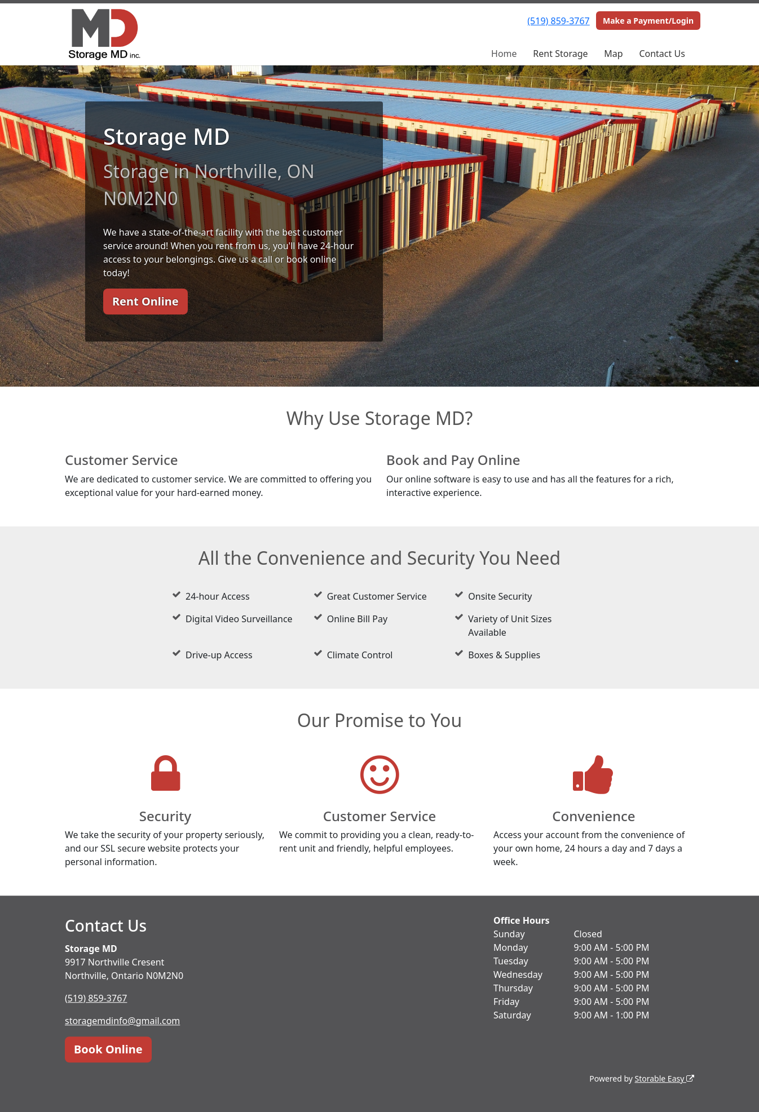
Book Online (108, 1049)
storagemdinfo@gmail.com (122, 1020)
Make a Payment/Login (648, 20)
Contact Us (662, 53)
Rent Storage (560, 53)
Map (613, 53)
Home (504, 53)
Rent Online (145, 301)
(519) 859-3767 (558, 21)
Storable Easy (664, 1078)
